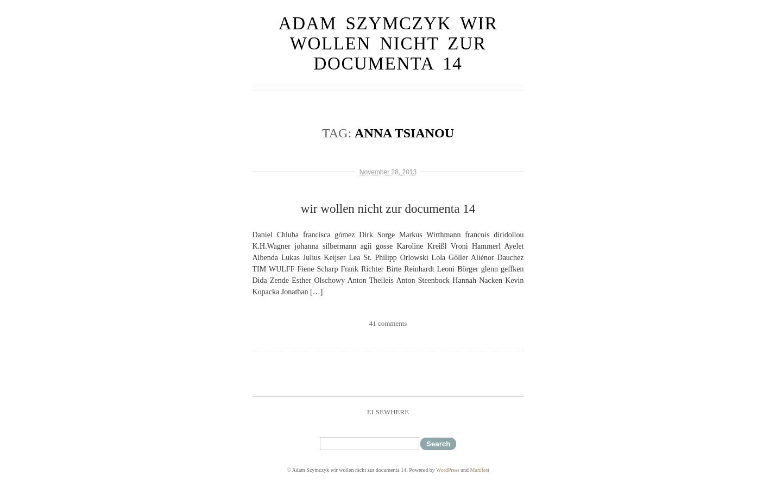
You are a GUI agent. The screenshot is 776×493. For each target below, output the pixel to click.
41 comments (388, 323)
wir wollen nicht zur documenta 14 (388, 209)
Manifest (480, 470)
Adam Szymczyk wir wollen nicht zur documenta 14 (388, 43)
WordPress (447, 470)
